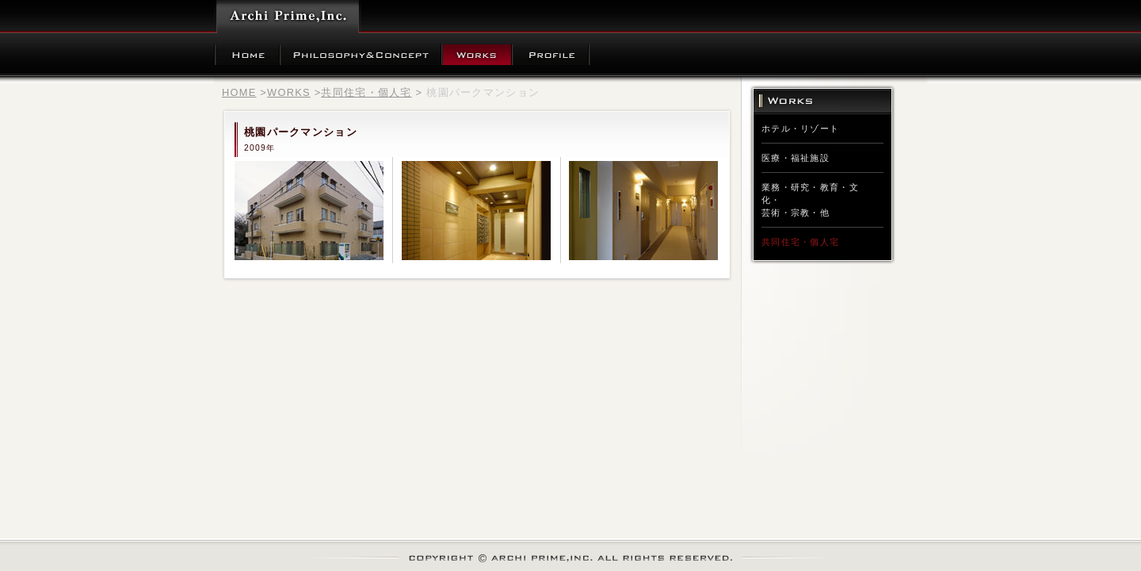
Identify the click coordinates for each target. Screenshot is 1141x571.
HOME (239, 92)
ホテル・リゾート (800, 128)
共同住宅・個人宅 (366, 92)
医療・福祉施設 (795, 158)
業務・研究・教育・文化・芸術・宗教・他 (810, 199)
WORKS (289, 92)
